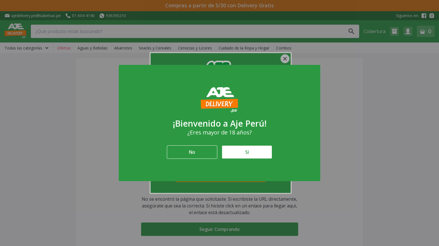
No (192, 152)
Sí (247, 152)
